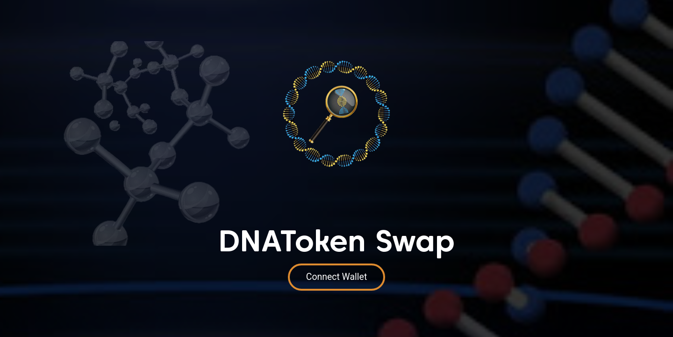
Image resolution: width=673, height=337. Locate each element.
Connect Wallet (336, 276)
